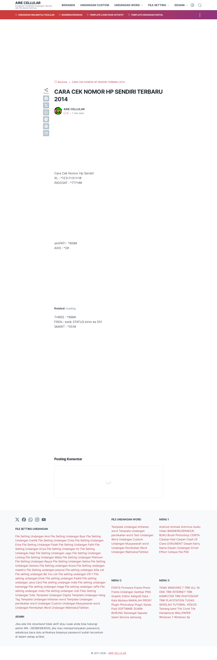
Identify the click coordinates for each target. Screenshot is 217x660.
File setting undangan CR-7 (76, 574)
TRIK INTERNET (176, 592)
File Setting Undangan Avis (33, 536)
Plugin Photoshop (123, 604)
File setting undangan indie (60, 582)
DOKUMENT (175, 543)
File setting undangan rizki (63, 591)
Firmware (127, 587)
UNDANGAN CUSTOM (94, 5)
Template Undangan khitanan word (44, 599)
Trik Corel (184, 608)
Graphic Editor (121, 596)
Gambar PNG (142, 592)
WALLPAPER (183, 613)
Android (164, 527)
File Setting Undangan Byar (68, 536)
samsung (135, 617)
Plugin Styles (143, 604)
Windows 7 (166, 617)
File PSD (183, 552)
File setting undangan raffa (82, 586)
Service (125, 617)
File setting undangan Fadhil (64, 578)
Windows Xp (182, 617)
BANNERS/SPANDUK (180, 531)
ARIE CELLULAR (28, 3)
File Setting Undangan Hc (63, 549)
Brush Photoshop (178, 535)
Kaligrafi (136, 596)
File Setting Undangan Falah (40, 544)
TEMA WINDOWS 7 (171, 587)
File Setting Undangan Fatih (77, 544)
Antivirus (187, 527)
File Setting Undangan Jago (54, 553)
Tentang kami (168, 608)
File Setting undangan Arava (58, 565)
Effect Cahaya (168, 552)
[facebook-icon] (24, 520)
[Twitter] (17, 520)
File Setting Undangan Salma (72, 561)
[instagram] (37, 520)
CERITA (195, 535)
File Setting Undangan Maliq (44, 557)
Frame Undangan (122, 592)
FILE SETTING (157, 5)
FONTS (116, 587)
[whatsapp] (46, 112)
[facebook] (46, 98)
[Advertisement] (108, 50)
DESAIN (179, 5)
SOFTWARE (126, 608)
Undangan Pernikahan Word (33, 607)
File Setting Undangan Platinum (83, 557)
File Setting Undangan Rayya (34, 561)
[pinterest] (46, 126)
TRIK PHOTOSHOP (186, 596)
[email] (46, 133)
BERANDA (68, 5)
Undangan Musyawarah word (81, 603)
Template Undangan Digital (54, 595)
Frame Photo (142, 587)
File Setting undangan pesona (46, 570)
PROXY (147, 600)
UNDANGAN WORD (127, 5)
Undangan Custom (50, 603)
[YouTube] (44, 520)
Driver (195, 548)
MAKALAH (136, 600)
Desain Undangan (179, 548)
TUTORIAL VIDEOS (185, 604)
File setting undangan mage (47, 586)
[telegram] (46, 119)
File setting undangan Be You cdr (36, 574)
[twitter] (46, 105)
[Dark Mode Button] (192, 5)
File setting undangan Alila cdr (84, 570)
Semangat (130, 613)
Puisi (114, 608)
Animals (175, 527)
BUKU (163, 535)
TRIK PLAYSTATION (172, 600)
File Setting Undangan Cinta (56, 540)
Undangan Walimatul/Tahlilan (70, 607)
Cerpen (181, 539)
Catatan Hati (167, 539)
